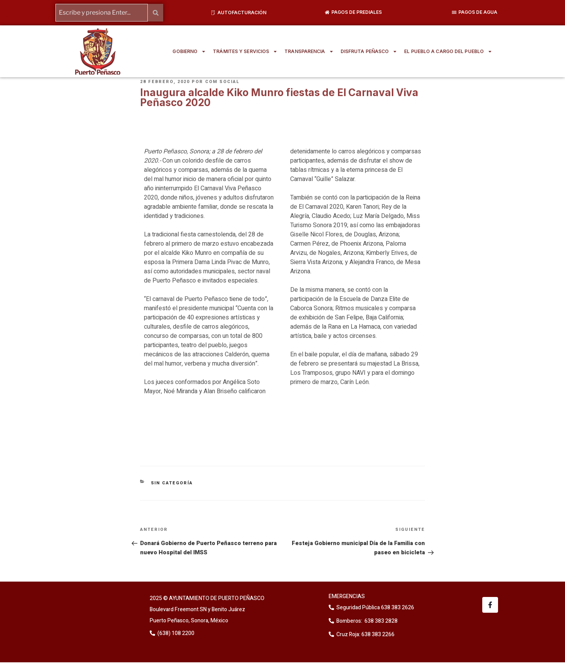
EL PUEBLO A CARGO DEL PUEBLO (448, 51)
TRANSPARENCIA (308, 51)
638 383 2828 (380, 621)
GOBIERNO (189, 51)
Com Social (222, 81)
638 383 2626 (397, 607)
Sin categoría (172, 483)
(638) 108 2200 (175, 633)
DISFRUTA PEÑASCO (369, 51)
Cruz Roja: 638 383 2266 (365, 634)
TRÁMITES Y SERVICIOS (245, 51)
